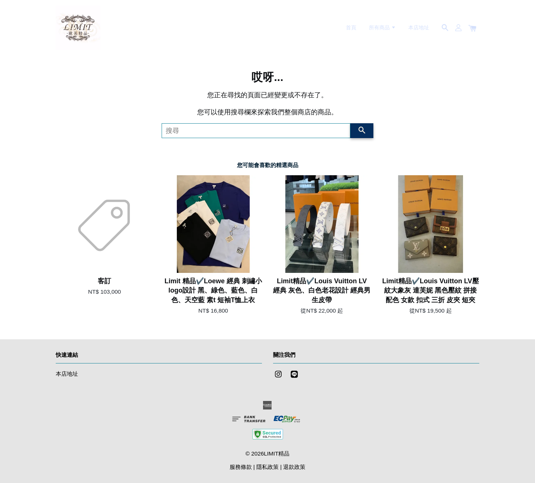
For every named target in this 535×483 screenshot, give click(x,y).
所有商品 (382, 27)
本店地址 (418, 27)
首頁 (351, 27)
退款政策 (294, 467)
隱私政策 (267, 467)
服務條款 (241, 467)
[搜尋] (256, 130)
